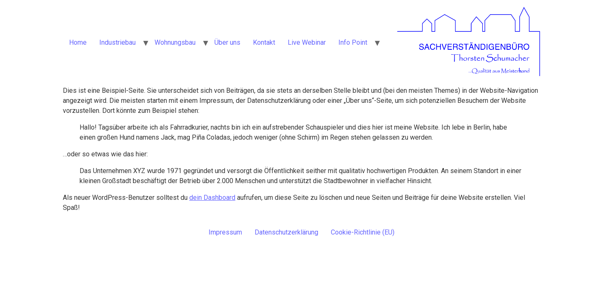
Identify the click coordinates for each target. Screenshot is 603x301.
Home (78, 42)
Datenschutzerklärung (286, 232)
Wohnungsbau (175, 42)
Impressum (225, 232)
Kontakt (264, 42)
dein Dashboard (212, 198)
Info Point (352, 42)
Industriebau (117, 42)
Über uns (227, 42)
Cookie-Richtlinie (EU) (362, 232)
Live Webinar (307, 42)
